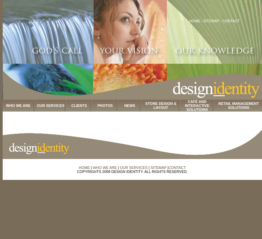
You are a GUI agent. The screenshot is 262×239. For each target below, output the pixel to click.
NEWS (129, 106)
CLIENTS (79, 106)
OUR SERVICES (51, 106)
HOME (194, 21)
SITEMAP (211, 21)
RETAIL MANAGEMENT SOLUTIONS (238, 106)
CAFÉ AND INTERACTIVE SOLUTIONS (197, 106)
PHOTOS (105, 106)
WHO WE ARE (18, 106)
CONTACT (230, 21)
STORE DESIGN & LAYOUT (161, 106)
